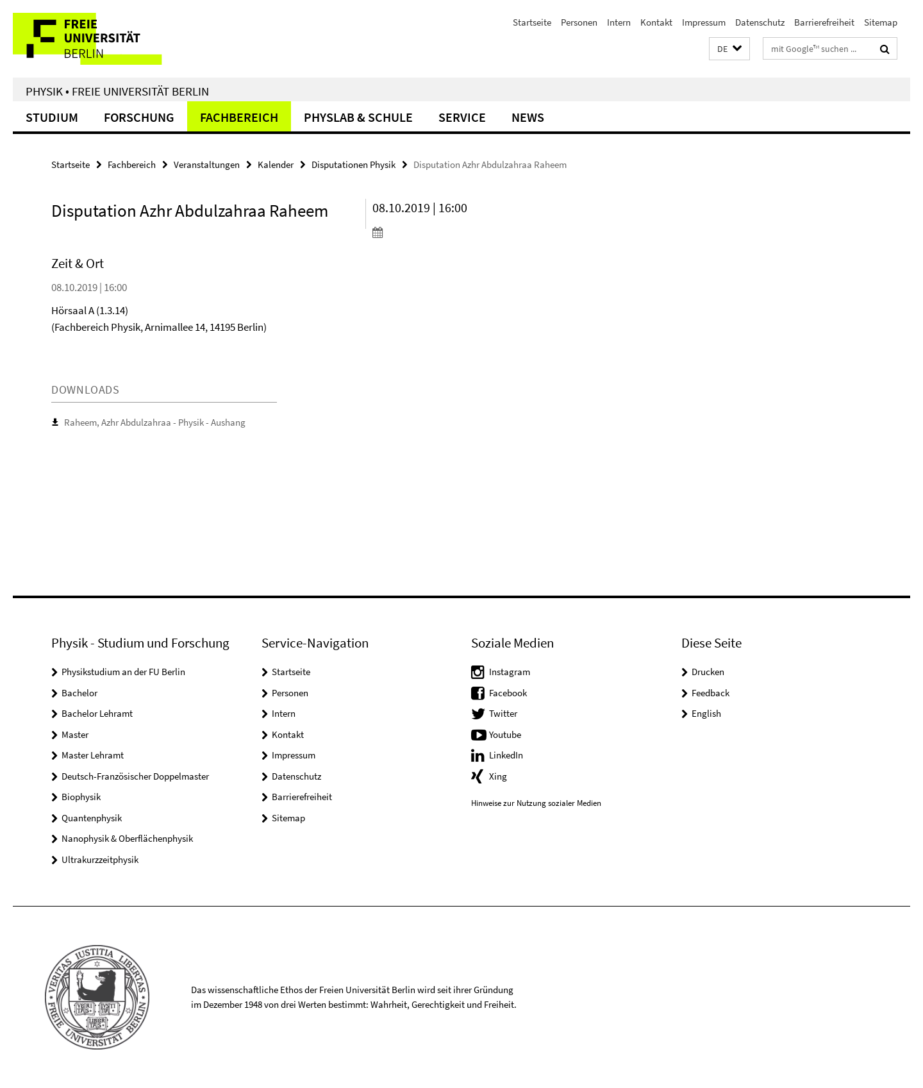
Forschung (139, 117)
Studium (52, 117)
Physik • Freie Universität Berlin (117, 91)
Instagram (509, 671)
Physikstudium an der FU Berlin (123, 671)
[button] (729, 49)
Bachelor (79, 693)
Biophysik (81, 797)
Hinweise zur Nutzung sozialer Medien (536, 803)
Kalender (276, 164)
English (706, 713)
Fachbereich (239, 117)
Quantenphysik (92, 818)
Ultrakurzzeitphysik (100, 859)
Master (75, 734)
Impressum (704, 22)
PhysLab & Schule (358, 117)
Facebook (508, 693)
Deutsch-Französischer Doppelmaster (135, 776)
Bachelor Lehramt (97, 713)
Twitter (503, 713)
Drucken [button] (708, 671)
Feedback (710, 693)
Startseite (532, 22)
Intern (619, 22)
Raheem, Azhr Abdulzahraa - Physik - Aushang (154, 422)
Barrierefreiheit (824, 22)
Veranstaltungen (207, 164)
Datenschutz (760, 22)
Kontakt (656, 22)
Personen (579, 22)
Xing (498, 776)
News (527, 117)
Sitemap (880, 22)
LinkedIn (506, 755)
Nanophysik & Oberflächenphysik (127, 838)
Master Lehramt (93, 755)
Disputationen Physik (353, 164)
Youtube (505, 734)
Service (462, 117)
